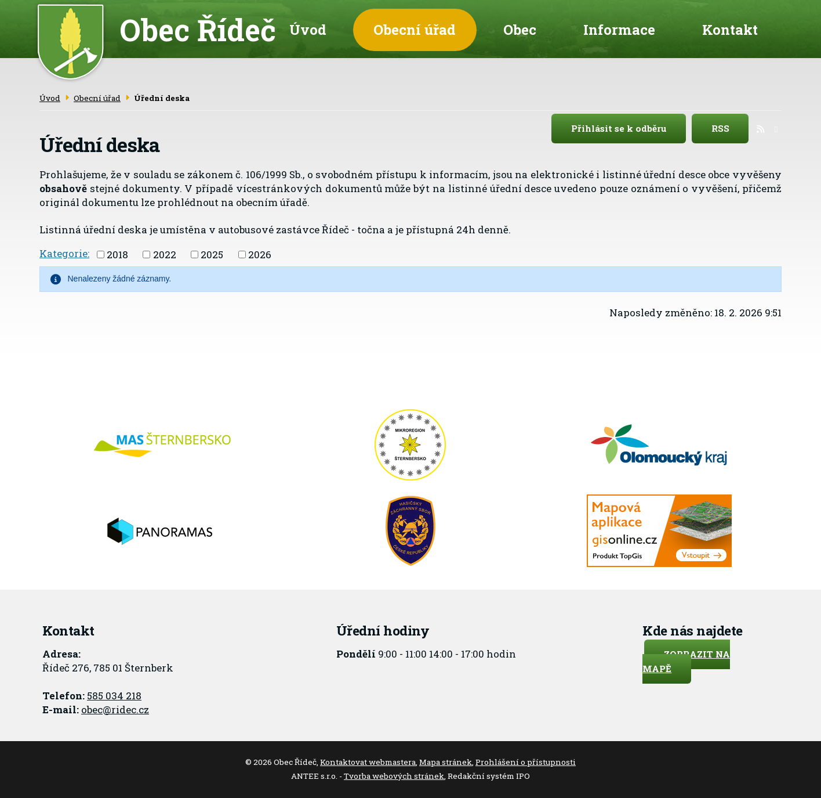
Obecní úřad (414, 29)
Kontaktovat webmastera (368, 762)
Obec (519, 29)
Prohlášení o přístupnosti (525, 762)
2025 (212, 254)
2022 (164, 254)
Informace (619, 29)
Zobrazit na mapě (686, 661)
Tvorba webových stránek (394, 776)
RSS (730, 129)
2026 (259, 254)
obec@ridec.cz (115, 709)
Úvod (307, 29)
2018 (117, 254)
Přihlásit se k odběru (628, 129)
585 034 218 (114, 695)
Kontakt (730, 29)
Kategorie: (64, 253)
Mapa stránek (445, 762)
